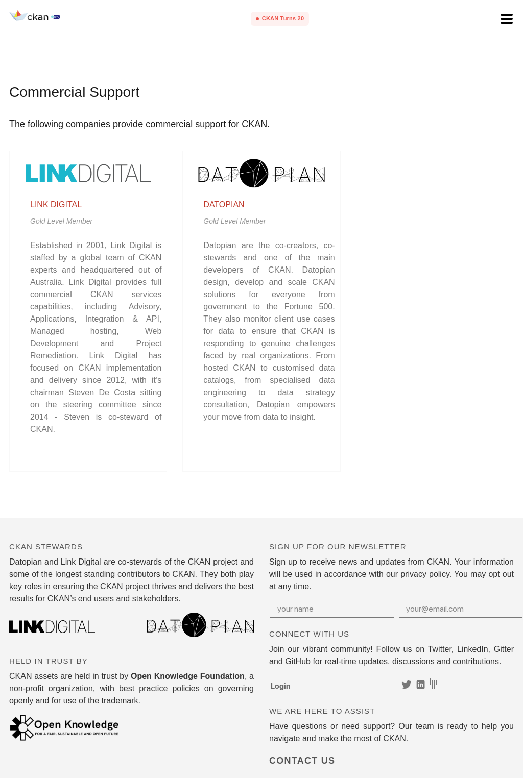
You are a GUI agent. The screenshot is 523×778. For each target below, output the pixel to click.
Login (281, 685)
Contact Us (302, 761)
